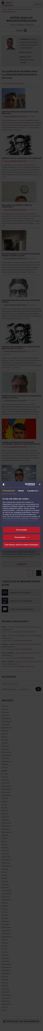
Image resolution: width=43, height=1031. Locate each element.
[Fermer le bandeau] (39, 484)
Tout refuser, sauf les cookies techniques (21, 545)
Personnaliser (22, 537)
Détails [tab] (21, 491)
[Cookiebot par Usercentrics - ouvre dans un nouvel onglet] (26, 484)
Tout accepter (21, 530)
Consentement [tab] (9, 491)
